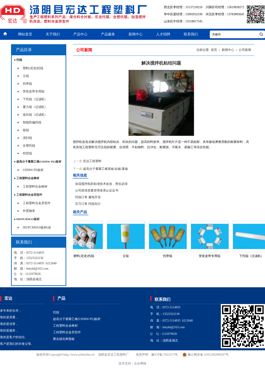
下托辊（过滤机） (35, 99)
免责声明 (142, 354)
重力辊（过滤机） (35, 107)
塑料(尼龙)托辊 (33, 68)
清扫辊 (27, 138)
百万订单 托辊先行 (88, 203)
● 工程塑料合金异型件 (28, 194)
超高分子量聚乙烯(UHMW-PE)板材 (76, 319)
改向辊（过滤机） (35, 114)
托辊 (56, 312)
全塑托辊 (29, 145)
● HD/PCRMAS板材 (27, 219)
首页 (214, 50)
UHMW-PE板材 (33, 170)
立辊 (26, 76)
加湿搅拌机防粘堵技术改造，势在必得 (101, 184)
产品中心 (80, 34)
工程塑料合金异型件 (37, 203)
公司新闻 (245, 50)
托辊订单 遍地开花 (88, 197)
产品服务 (108, 34)
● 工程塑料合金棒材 (26, 178)
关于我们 (53, 34)
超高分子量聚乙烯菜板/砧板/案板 (105, 169)
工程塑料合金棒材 (35, 186)
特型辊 (27, 153)
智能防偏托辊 (32, 122)
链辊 (26, 130)
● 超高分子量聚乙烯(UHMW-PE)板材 (37, 161)
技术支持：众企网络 (132, 363)
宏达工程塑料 (92, 161)
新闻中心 (136, 34)
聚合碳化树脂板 (64, 339)
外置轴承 (29, 211)
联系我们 (191, 34)
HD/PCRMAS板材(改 (37, 227)
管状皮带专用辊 (33, 91)
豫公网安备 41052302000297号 (205, 354)
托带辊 (27, 83)
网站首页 (25, 34)
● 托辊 (18, 59)
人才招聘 (163, 34)
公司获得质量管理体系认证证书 (96, 190)
